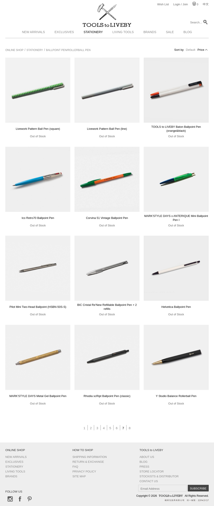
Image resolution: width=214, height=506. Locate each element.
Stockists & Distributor (159, 476)
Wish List (163, 4)
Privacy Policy (84, 471)
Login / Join (180, 4)
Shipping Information (90, 457)
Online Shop (14, 50)
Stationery (93, 38)
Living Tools (123, 38)
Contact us (149, 481)
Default (190, 49)
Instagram (10, 499)
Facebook (19, 499)
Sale (170, 38)
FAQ (75, 466)
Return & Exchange (88, 461)
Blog (187, 38)
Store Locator (152, 471)
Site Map (79, 476)
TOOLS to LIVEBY (107, 28)
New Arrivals (33, 38)
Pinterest (29, 499)
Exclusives (64, 38)
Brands (149, 38)
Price (200, 49)
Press (144, 466)
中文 (205, 4)
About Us (147, 457)
